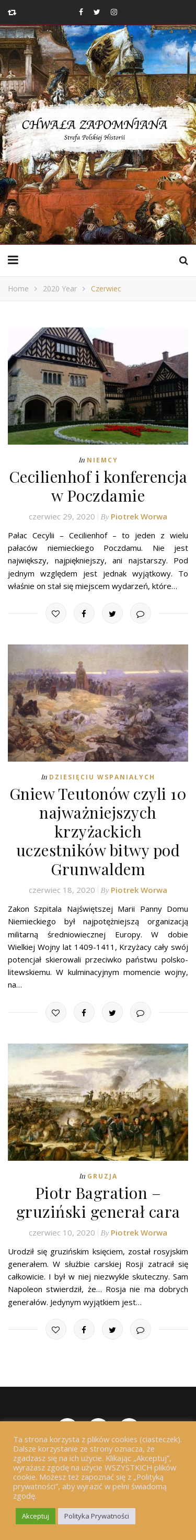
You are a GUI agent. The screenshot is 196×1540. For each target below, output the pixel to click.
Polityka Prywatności (96, 1516)
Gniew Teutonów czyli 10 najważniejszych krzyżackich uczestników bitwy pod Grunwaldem (98, 831)
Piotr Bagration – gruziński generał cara (98, 1202)
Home (18, 288)
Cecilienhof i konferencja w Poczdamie (98, 486)
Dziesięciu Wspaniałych (102, 777)
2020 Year (60, 288)
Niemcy (102, 460)
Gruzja (102, 1176)
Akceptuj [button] (35, 1516)
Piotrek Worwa (139, 516)
